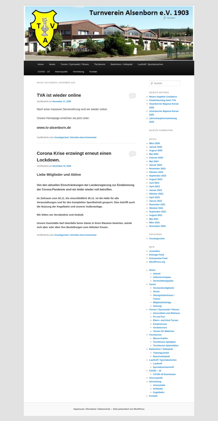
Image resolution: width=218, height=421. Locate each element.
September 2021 (157, 211)
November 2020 (157, 226)
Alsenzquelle (61, 71)
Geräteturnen (160, 327)
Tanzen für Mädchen (163, 331)
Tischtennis (99, 64)
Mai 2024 (153, 161)
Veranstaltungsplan (163, 280)
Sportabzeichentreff (163, 367)
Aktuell (156, 273)
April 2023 (154, 186)
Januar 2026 (155, 147)
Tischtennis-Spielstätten (166, 345)
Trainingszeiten (161, 353)
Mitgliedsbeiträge (162, 302)
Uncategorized (61, 137)
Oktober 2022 (156, 193)
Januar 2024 (155, 165)
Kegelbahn (158, 392)
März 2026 (154, 143)
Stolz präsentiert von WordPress (128, 409)
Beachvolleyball (161, 356)
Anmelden (154, 251)
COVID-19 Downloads (164, 374)
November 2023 (157, 168)
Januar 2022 (155, 201)
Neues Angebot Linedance (163, 96)
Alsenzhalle (159, 385)
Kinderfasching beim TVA (162, 100)
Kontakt (93, 71)
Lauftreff (157, 363)
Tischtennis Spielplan (164, 342)
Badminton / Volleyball (122, 64)
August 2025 (155, 150)
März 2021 (154, 222)
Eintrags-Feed (156, 254)
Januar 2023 (155, 190)
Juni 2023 (154, 183)
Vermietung (78, 71)
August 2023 (155, 179)
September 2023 (157, 175)
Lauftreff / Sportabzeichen (150, 64)
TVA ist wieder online (59, 95)
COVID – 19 (44, 71)
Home (41, 64)
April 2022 (154, 197)
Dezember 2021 (157, 204)
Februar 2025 (156, 157)
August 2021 (155, 215)
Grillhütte (158, 388)
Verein (52, 64)
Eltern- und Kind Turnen (165, 320)
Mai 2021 (153, 219)
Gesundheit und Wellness (166, 313)
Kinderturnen (160, 324)
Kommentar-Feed (158, 258)
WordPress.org (157, 262)
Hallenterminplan (162, 277)
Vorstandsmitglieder (163, 288)
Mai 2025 (153, 154)
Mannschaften (160, 338)
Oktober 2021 (156, 208)
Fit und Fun (159, 316)
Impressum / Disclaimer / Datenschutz (92, 409)
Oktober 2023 (156, 172)
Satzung (157, 306)
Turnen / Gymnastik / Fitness (75, 64)
